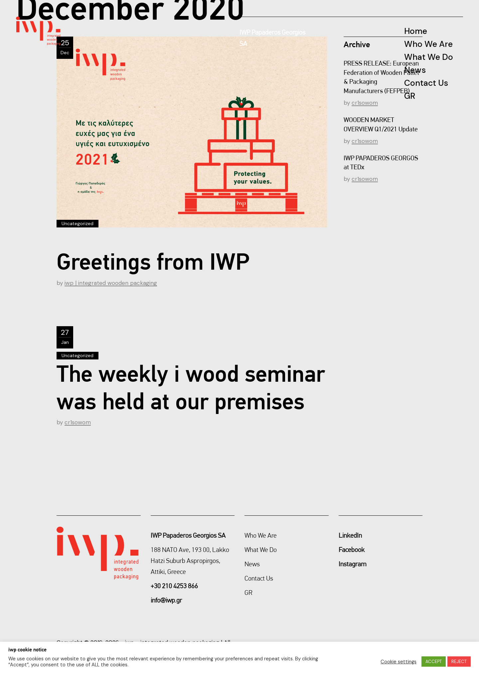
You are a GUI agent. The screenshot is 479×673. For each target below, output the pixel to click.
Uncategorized (77, 223)
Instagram (353, 564)
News (252, 564)
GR (248, 593)
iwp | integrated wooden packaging (111, 283)
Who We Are (260, 535)
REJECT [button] (459, 661)
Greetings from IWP (153, 261)
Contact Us (258, 578)
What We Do (260, 550)
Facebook (352, 550)
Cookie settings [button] (398, 662)
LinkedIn (350, 535)
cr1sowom (78, 422)
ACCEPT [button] (433, 661)
